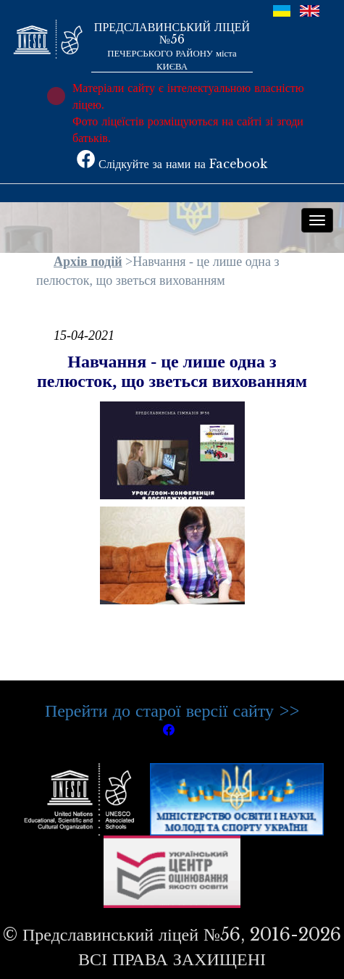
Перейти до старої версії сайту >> (172, 710)
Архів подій (88, 261)
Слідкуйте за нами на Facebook (172, 164)
